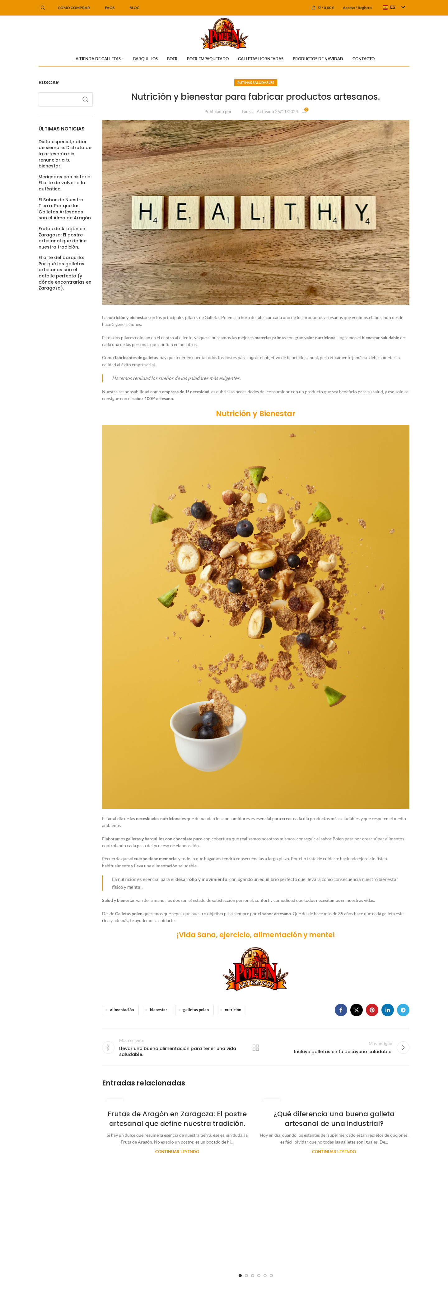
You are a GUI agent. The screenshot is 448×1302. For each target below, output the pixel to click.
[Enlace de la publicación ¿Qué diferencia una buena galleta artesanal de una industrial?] (334, 1098)
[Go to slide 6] (271, 1275)
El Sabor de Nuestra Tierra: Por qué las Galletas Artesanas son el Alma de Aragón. (65, 209)
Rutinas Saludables (255, 82)
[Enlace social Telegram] (403, 1010)
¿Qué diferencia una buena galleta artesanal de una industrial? (333, 1118)
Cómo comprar (74, 7)
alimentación (122, 1009)
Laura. (248, 111)
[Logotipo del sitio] (224, 32)
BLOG (134, 7)
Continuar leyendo (177, 1151)
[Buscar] (42, 8)
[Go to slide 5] (265, 1275)
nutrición (233, 1009)
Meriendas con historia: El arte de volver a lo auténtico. (65, 183)
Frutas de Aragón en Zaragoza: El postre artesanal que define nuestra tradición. (62, 238)
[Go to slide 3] (252, 1275)
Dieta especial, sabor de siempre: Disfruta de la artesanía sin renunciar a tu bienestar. (65, 154)
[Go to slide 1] (240, 1275)
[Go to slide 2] (246, 1275)
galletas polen (196, 1009)
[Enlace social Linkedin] (387, 1010)
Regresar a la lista (256, 1047)
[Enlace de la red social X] (356, 1010)
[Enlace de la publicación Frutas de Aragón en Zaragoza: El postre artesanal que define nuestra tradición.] (177, 1098)
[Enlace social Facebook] (341, 1010)
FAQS (109, 7)
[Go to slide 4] (258, 1275)
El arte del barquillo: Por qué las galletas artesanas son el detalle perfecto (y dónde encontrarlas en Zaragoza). (65, 273)
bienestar (158, 1009)
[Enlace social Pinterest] (372, 1010)
